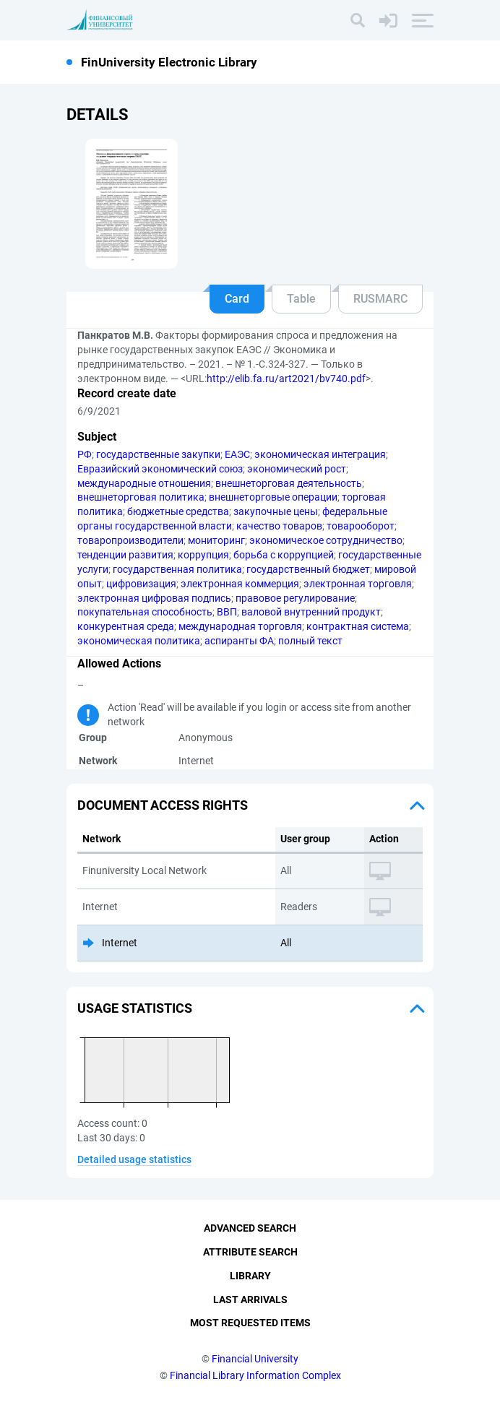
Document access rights (162, 805)
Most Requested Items (250, 1322)
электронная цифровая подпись (154, 598)
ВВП (227, 612)
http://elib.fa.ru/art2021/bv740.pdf (286, 378)
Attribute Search (250, 1252)
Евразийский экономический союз (160, 469)
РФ (84, 454)
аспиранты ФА (239, 641)
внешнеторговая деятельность (288, 483)
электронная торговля (357, 583)
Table (301, 299)
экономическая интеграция (320, 454)
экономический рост (296, 469)
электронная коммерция (240, 583)
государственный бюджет (308, 569)
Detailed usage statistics (134, 1159)
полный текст (310, 641)
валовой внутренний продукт (311, 612)
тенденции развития (125, 555)
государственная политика (177, 569)
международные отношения (144, 483)
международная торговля (240, 626)
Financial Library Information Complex (255, 1375)
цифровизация (141, 583)
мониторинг (216, 540)
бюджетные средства (178, 511)
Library (250, 1275)
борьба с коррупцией (283, 555)
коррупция (203, 555)
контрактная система (357, 626)
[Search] (357, 20)
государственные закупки (158, 454)
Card (237, 299)
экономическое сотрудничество (325, 540)
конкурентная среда (125, 626)
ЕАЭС (237, 454)
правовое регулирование (295, 598)
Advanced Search (250, 1228)
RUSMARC (380, 299)
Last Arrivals (250, 1299)
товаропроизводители (130, 540)
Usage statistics (134, 1008)
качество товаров (279, 526)
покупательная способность (144, 612)
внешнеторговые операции (273, 497)
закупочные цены (275, 511)
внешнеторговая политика (140, 497)
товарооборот (361, 526)
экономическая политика (138, 641)
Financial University (255, 1359)
